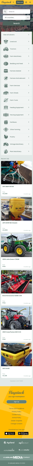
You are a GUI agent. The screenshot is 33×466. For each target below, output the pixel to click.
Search (16, 23)
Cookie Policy (16, 415)
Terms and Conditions (16, 408)
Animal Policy (16, 418)
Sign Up (16, 402)
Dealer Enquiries (16, 421)
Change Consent (16, 424)
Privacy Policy (16, 412)
